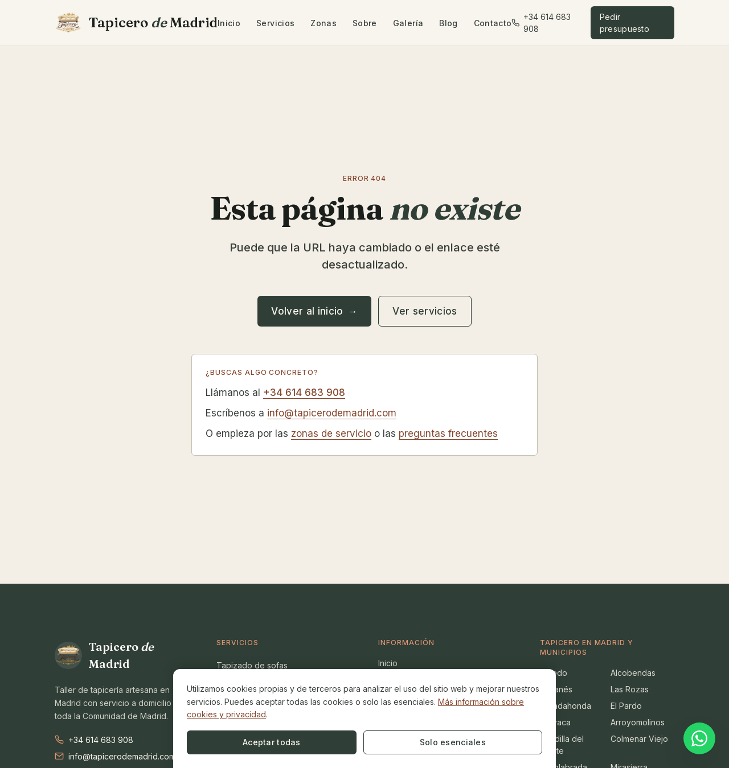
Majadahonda (565, 706)
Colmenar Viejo (639, 739)
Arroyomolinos (638, 722)
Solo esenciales (319, 742)
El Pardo (626, 706)
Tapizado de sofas (252, 665)
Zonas (323, 23)
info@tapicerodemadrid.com (331, 413)
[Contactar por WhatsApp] (699, 737)
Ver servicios (424, 311)
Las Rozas (630, 689)
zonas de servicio (331, 433)
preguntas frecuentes (448, 433)
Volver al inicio (314, 311)
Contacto (493, 23)
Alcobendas (633, 673)
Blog (448, 23)
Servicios (275, 23)
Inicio (229, 23)
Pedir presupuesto (624, 23)
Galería (408, 23)
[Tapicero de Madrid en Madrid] (136, 22)
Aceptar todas (227, 742)
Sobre (365, 23)
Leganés (556, 689)
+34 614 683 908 (540, 23)
